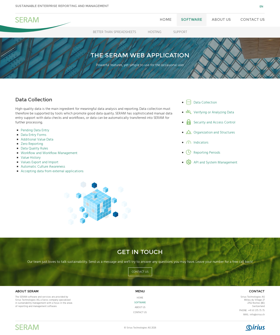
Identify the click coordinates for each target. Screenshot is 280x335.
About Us (221, 20)
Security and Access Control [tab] (210, 122)
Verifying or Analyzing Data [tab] (210, 112)
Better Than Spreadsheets (114, 32)
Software (191, 20)
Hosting (154, 32)
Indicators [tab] (197, 142)
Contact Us (252, 20)
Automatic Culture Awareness (43, 167)
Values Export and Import (39, 162)
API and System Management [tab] (211, 162)
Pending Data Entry (35, 130)
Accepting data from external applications (52, 171)
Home (166, 20)
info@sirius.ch (257, 315)
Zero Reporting (32, 144)
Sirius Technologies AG (253, 297)
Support (180, 32)
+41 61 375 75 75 (256, 310)
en (261, 6)
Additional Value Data (37, 139)
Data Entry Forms (33, 135)
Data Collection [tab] (201, 102)
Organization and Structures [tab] (210, 132)
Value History (31, 158)
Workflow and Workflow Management (49, 153)
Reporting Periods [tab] (203, 153)
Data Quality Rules (34, 148)
